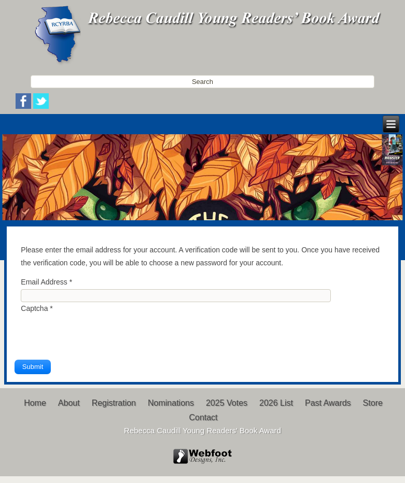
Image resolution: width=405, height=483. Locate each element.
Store (373, 403)
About (69, 403)
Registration (114, 403)
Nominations (171, 403)
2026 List (276, 403)
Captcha (37, 308)
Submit (32, 367)
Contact (203, 417)
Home (35, 403)
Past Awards (328, 403)
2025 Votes (226, 403)
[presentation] (99, 335)
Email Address (46, 282)
